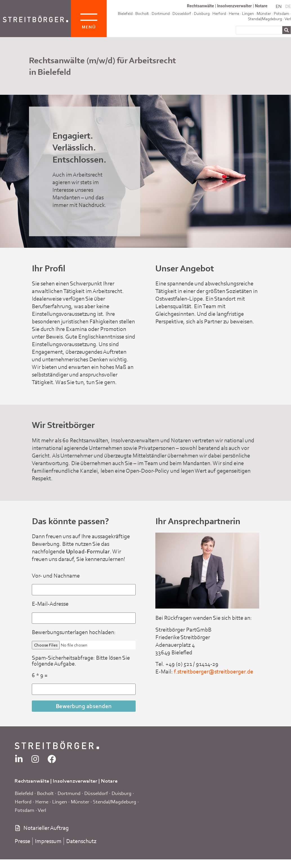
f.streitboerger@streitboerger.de (213, 671)
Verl (288, 18)
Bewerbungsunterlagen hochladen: (74, 632)
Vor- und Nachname (56, 576)
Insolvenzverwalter (234, 5)
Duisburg (121, 793)
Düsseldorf (182, 13)
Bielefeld (125, 13)
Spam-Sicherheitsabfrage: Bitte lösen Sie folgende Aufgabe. (81, 661)
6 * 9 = (40, 675)
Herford (23, 801)
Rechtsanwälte (200, 5)
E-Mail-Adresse (50, 604)
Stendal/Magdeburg (265, 18)
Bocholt (142, 13)
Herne (41, 801)
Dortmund (161, 13)
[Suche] (286, 30)
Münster (80, 801)
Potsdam (281, 13)
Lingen (59, 801)
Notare (261, 5)
